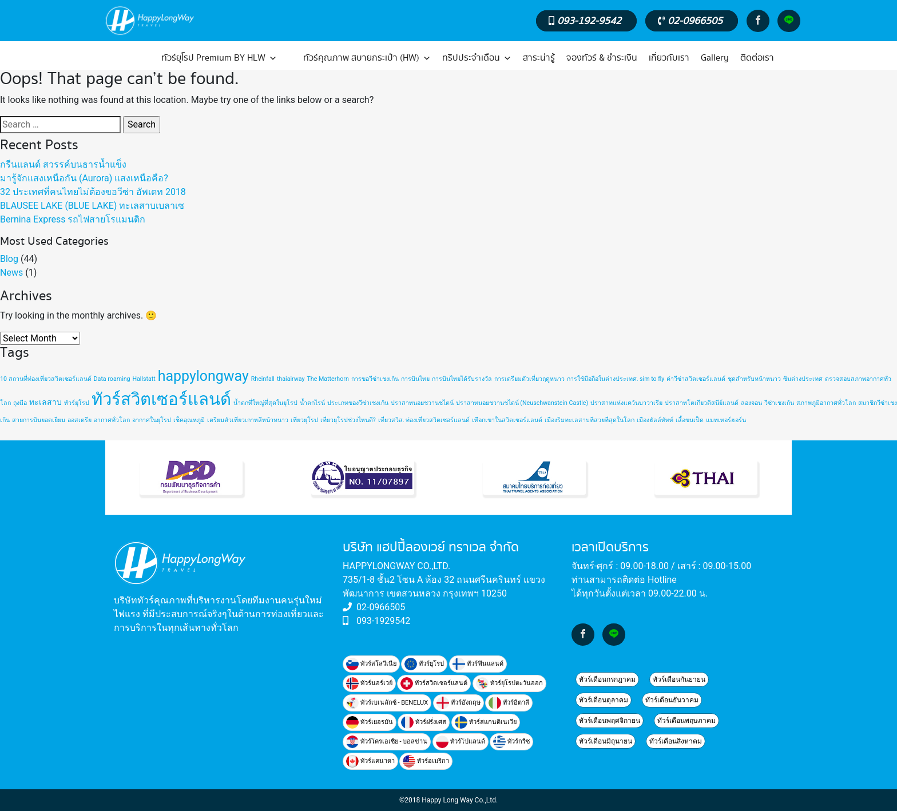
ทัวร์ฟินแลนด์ (478, 664)
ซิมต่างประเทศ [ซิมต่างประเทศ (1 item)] (803, 379)
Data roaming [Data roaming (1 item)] (112, 379)
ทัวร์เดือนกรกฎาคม (607, 679)
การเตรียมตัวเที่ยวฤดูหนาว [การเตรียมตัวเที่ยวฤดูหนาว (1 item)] (529, 379)
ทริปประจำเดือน (476, 58)
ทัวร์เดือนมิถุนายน (605, 741)
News (11, 272)
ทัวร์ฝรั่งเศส (423, 722)
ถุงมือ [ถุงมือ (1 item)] (20, 403)
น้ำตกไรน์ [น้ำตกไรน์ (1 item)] (312, 403)
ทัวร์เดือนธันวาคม (671, 700)
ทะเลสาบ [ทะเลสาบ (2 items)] (45, 402)
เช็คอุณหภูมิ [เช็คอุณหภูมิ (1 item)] (189, 420)
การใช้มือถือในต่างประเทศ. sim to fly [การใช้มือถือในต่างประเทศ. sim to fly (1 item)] (616, 379)
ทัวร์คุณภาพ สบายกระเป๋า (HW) (367, 58)
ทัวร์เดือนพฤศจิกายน (609, 721)
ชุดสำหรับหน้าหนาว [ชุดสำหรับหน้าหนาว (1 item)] (754, 379)
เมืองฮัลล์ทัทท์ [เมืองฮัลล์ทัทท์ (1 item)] (655, 420)
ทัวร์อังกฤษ (458, 703)
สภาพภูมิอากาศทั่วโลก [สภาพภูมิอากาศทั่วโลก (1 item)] (826, 403)
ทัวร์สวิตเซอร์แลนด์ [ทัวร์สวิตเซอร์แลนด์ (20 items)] (161, 399)
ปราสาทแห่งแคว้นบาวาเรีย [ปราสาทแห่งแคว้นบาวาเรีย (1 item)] (626, 403)
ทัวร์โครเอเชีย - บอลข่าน (386, 742)
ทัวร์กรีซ (511, 742)
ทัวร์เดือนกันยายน (679, 679)
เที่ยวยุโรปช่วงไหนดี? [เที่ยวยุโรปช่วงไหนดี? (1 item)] (348, 420)
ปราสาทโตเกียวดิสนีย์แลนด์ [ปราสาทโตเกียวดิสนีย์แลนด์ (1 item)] (702, 403)
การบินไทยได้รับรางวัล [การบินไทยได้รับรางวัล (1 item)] (462, 379)
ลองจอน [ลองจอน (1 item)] (751, 403)
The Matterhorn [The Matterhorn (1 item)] (328, 379)
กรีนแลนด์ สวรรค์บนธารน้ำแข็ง (63, 164)
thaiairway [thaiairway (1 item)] (291, 379)
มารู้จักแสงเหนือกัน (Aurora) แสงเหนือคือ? (84, 178)
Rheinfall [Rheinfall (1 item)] (263, 379)
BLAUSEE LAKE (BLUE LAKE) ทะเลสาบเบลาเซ (92, 205)
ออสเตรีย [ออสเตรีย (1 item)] (80, 420)
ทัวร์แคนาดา (370, 761)
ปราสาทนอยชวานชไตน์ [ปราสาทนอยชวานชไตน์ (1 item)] (422, 403)
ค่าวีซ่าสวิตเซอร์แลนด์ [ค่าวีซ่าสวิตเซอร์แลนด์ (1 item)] (695, 379)
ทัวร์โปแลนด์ (460, 742)
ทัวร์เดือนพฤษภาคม (686, 721)
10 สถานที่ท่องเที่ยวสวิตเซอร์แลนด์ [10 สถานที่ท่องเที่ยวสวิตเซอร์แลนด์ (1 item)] (46, 379)
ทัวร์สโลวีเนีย (371, 664)
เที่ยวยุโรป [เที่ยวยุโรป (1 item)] (304, 420)
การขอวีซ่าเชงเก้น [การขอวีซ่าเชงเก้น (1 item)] (375, 379)
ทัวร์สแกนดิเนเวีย (486, 722)
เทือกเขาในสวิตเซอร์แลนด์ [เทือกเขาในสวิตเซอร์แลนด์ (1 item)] (507, 420)
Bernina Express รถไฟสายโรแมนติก (72, 219)
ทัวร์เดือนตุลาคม (603, 700)
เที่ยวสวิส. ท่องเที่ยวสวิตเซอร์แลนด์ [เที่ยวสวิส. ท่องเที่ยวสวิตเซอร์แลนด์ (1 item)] (424, 420)
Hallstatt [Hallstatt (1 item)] (143, 379)
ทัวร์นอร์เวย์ (369, 683)
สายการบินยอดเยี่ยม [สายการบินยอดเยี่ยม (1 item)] (38, 420)
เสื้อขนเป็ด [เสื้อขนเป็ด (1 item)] (690, 420)
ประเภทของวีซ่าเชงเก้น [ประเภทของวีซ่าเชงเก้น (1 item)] (357, 403)
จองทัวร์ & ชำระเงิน (601, 58)
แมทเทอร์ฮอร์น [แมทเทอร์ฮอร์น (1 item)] (726, 420)
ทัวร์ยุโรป (424, 664)
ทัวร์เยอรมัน (369, 722)
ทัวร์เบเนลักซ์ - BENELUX (387, 703)
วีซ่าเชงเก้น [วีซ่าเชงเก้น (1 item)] (779, 403)
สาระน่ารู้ (539, 58)
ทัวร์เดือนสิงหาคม (675, 741)
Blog (9, 258)
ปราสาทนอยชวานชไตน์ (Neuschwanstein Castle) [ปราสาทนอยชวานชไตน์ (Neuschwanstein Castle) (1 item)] (522, 403)
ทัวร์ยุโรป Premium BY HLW (219, 58)
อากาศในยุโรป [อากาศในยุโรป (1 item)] (151, 420)
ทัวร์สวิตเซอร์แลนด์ (433, 683)
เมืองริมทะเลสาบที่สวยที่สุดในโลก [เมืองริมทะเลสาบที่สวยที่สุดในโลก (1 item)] (589, 420)
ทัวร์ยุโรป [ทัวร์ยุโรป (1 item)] (76, 403)
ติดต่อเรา (757, 58)
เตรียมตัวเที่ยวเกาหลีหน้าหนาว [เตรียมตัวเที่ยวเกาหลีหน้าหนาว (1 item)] (247, 420)
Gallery (715, 58)
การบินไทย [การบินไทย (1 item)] (415, 379)
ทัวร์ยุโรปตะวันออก (509, 683)
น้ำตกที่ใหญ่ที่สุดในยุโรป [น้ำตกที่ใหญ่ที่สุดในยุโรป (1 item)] (265, 403)
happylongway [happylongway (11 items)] (203, 376)
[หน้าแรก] (129, 58)
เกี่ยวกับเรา (669, 58)
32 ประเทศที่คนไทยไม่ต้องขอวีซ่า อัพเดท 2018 (93, 191)
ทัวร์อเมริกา (426, 761)
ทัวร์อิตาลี (509, 703)
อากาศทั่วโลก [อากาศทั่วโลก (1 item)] (112, 420)
